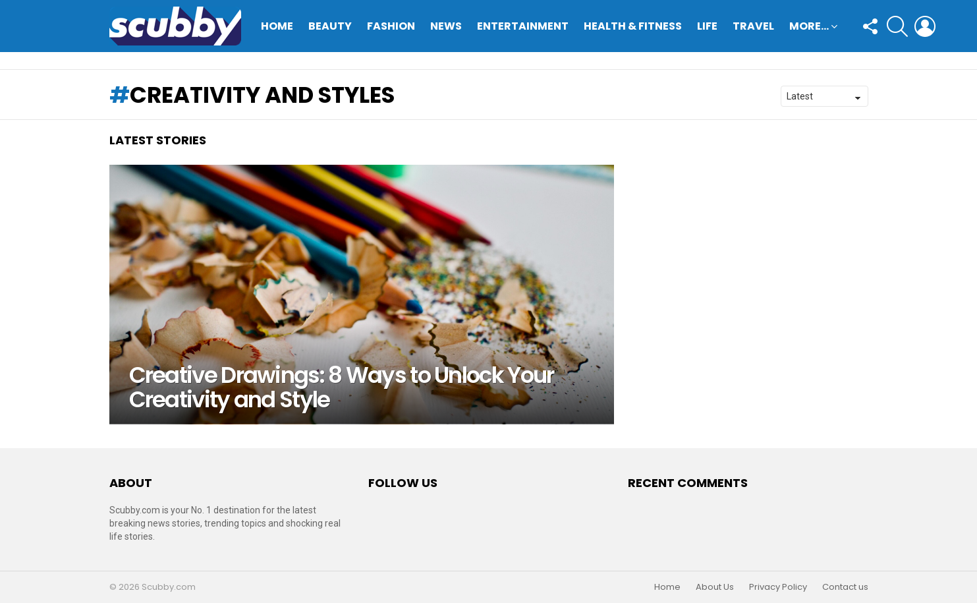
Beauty (330, 26)
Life (707, 26)
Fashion (391, 26)
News (446, 26)
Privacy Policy (778, 587)
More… (809, 27)
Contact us (845, 587)
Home (277, 26)
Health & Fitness (633, 26)
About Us (715, 587)
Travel (753, 26)
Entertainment (523, 26)
